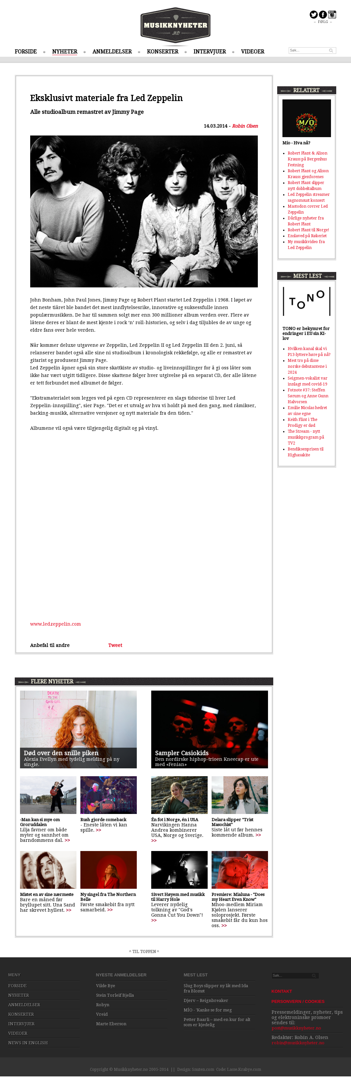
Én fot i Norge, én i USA (174, 819)
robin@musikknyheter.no (298, 1042)
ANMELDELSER (112, 52)
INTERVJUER (210, 52)
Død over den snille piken (61, 753)
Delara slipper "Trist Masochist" (232, 822)
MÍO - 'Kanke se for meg (208, 1010)
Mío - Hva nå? (296, 142)
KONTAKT (282, 991)
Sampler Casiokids (182, 753)
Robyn (102, 1004)
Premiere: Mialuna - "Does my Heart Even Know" (238, 897)
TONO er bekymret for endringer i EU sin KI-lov (306, 333)
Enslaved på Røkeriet (307, 236)
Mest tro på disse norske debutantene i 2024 (307, 366)
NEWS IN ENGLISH (28, 1042)
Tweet (115, 645)
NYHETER (64, 52)
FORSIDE (26, 52)
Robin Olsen (245, 126)
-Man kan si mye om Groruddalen (40, 822)
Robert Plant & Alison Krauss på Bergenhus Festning (307, 159)
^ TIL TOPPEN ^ (144, 951)
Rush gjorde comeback (103, 819)
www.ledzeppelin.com (55, 624)
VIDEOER (252, 52)
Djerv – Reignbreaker (206, 1000)
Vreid (102, 1014)
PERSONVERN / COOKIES (298, 1001)
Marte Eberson (111, 1023)
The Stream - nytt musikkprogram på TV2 (306, 437)
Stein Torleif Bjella (115, 995)
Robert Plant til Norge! (308, 230)
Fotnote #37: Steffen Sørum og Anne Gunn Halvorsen (308, 396)
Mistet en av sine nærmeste (46, 894)
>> (67, 840)
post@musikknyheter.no (296, 1028)
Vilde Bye (105, 985)
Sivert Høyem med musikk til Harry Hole (178, 897)
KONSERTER (162, 52)
